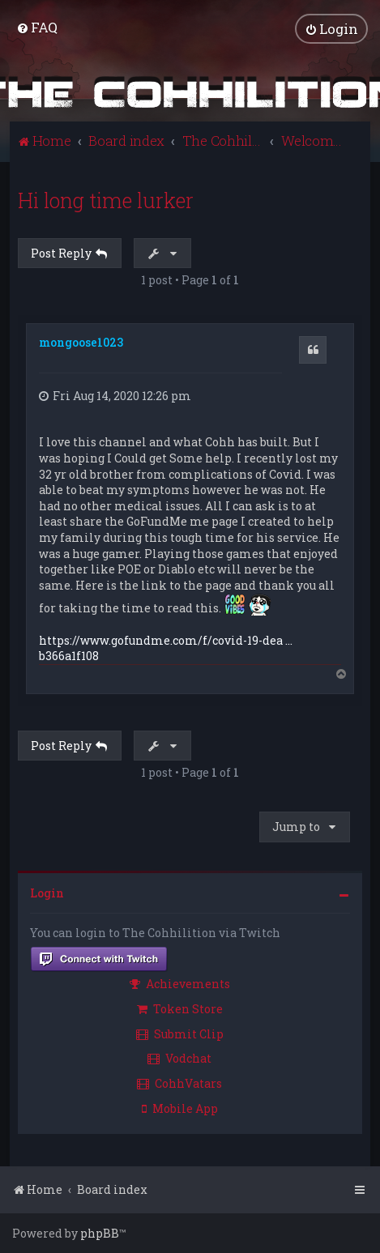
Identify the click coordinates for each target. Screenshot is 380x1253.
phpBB (99, 1233)
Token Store (180, 1008)
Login (47, 893)
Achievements (180, 983)
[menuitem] (37, 27)
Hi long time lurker (106, 200)
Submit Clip (180, 1034)
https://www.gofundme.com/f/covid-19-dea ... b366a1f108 (165, 648)
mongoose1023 (81, 342)
